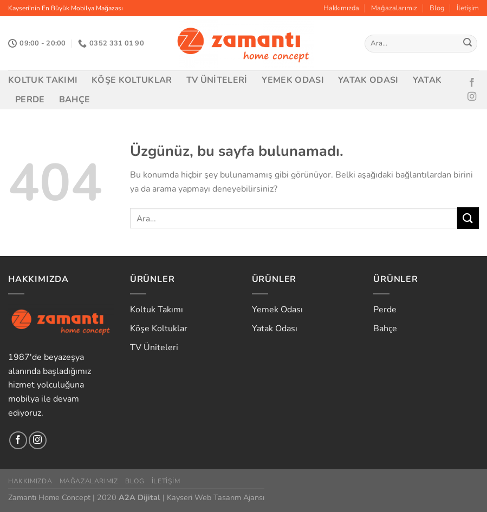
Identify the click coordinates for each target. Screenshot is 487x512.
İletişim (468, 8)
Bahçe (74, 100)
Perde (30, 100)
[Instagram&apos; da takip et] (471, 97)
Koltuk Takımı (42, 80)
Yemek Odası (293, 80)
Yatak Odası (368, 80)
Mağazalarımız (394, 8)
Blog (437, 8)
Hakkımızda (341, 8)
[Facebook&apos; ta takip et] (471, 83)
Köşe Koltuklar (132, 80)
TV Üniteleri (217, 80)
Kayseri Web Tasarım (204, 497)
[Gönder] (467, 44)
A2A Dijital (139, 497)
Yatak (427, 80)
